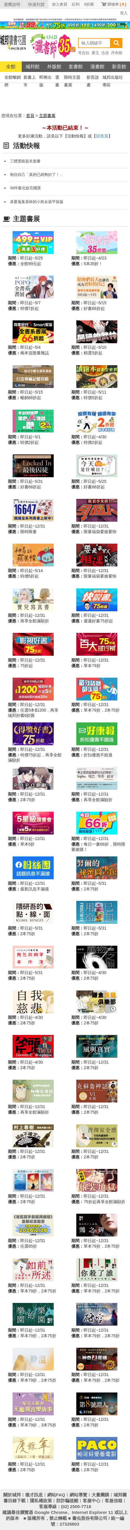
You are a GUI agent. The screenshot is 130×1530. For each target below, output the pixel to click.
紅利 (76, 4)
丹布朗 (116, 53)
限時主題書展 (72, 78)
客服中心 (91, 1500)
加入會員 (59, 4)
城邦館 (33, 66)
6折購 (89, 4)
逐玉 (95, 53)
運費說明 (12, 4)
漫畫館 (97, 66)
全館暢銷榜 (12, 78)
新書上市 (29, 78)
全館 (11, 66)
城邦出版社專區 (112, 78)
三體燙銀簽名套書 (25, 161)
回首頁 (102, 136)
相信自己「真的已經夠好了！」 (36, 174)
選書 (57, 78)
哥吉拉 (84, 53)
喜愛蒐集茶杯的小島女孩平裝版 (36, 202)
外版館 (54, 66)
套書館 (76, 66)
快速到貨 (36, 4)
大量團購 (100, 1494)
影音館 (119, 66)
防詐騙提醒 (67, 1500)
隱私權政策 (41, 1500)
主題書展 (47, 115)
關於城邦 (12, 1494)
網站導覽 (78, 1494)
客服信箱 (113, 1500)
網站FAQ (56, 1494)
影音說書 (93, 78)
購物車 (116, 4)
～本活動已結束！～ (65, 128)
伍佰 (105, 53)
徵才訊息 (34, 1494)
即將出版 (45, 78)
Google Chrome (50, 1512)
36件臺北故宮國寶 (25, 188)
